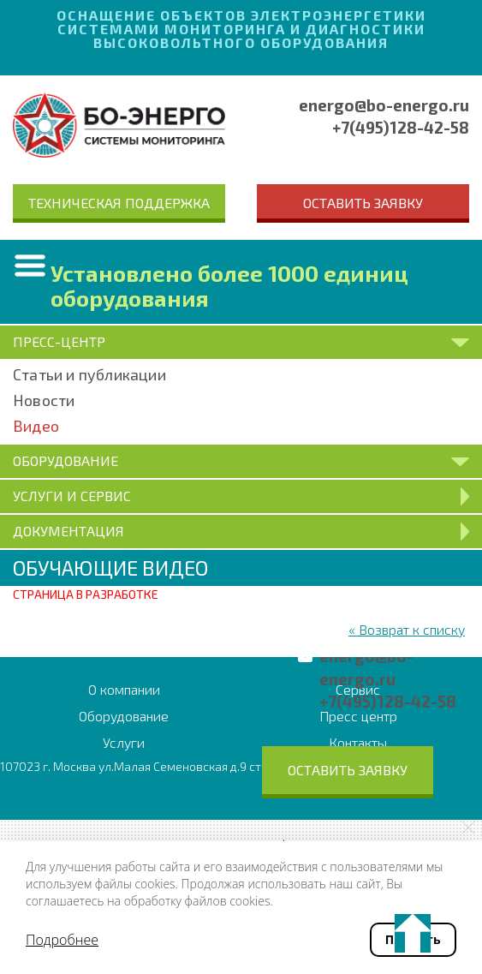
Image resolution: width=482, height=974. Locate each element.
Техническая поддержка (119, 202)
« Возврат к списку (406, 629)
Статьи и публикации (89, 374)
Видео (36, 425)
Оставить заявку (363, 202)
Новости (43, 400)
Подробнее (62, 939)
